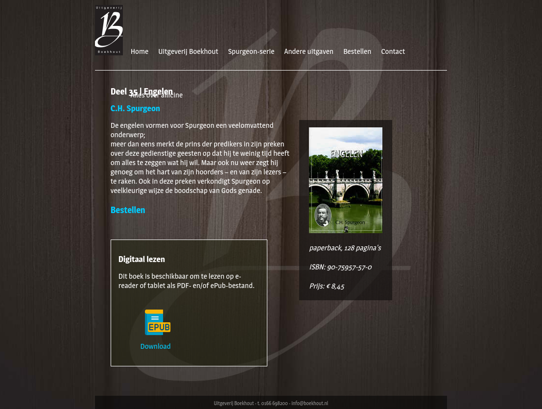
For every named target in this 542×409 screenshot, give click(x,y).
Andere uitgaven (308, 51)
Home (140, 51)
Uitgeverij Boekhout (188, 51)
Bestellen (357, 51)
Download (158, 341)
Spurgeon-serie (251, 51)
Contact (393, 51)
